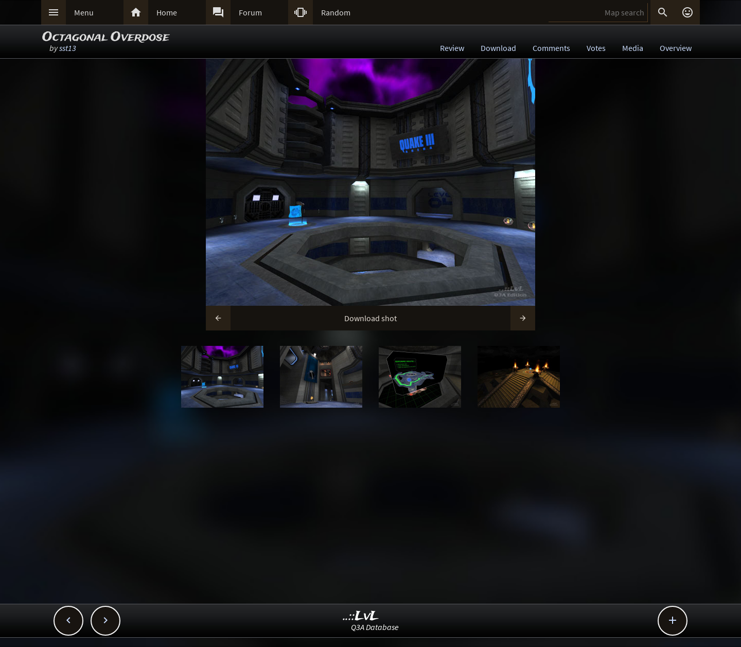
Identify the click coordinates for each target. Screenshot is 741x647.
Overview (676, 48)
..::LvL (361, 616)
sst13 (67, 48)
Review (452, 48)
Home (166, 12)
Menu (84, 12)
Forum (250, 12)
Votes (596, 48)
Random (335, 12)
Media (632, 48)
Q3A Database (375, 627)
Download (498, 48)
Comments (551, 48)
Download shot (370, 318)
